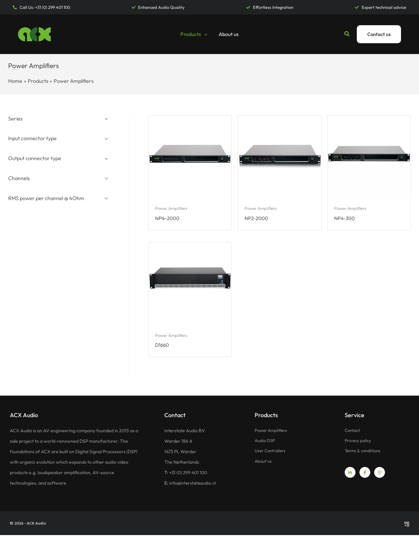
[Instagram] (379, 477)
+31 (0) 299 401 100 (188, 476)
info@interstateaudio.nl (193, 487)
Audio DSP (265, 445)
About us (228, 34)
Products (194, 34)
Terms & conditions (364, 455)
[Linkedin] (350, 477)
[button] (204, 34)
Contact (353, 434)
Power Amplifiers (272, 434)
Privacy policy (359, 445)
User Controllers (272, 455)
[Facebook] (364, 477)
